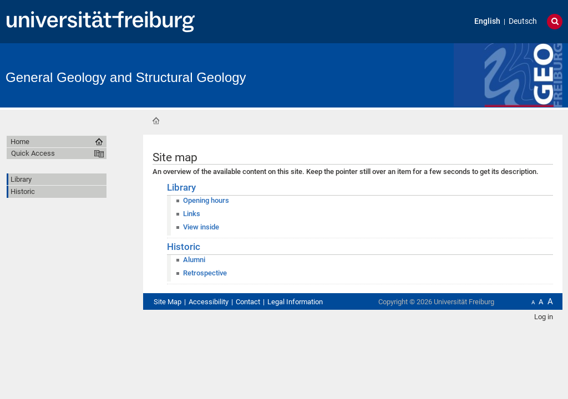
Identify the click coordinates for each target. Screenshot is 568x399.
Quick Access (33, 153)
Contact (248, 302)
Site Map (167, 302)
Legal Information (295, 302)
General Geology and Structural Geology (126, 77)
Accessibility (209, 302)
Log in (543, 317)
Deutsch (523, 21)
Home (156, 121)
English (487, 21)
